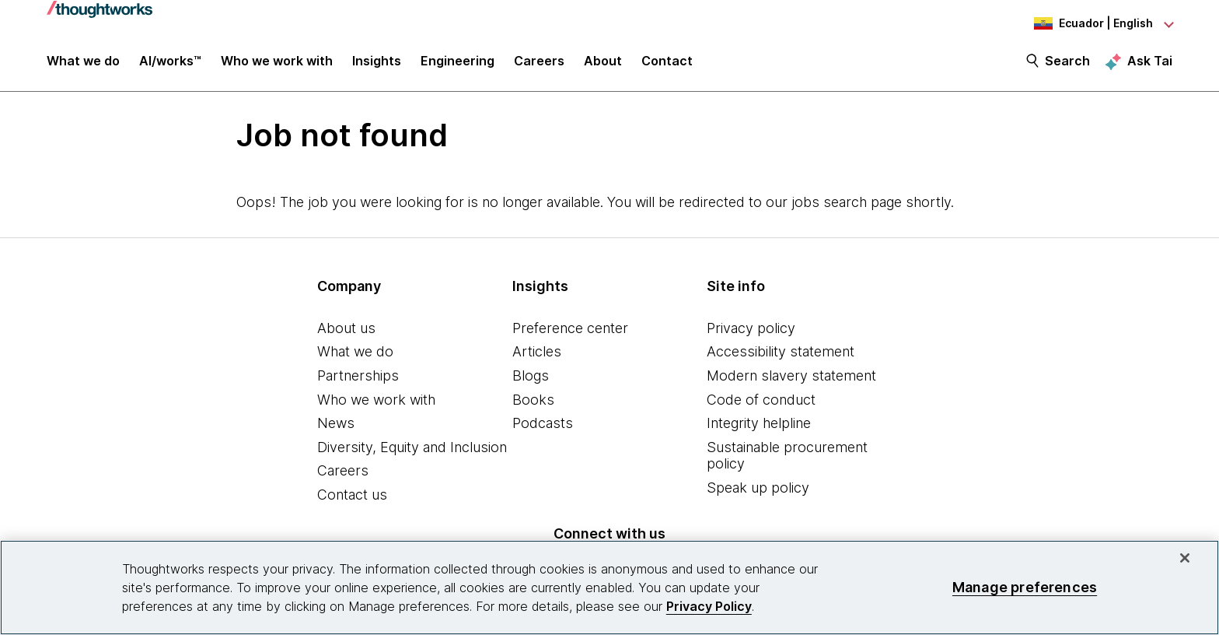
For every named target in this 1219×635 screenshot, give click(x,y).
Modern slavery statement (791, 377)
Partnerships (358, 377)
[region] (609, 587)
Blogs (530, 377)
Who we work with (376, 401)
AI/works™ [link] (170, 64)
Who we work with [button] (277, 64)
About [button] (603, 64)
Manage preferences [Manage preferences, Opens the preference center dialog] (1024, 587)
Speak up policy (758, 489)
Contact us (352, 496)
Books (533, 401)
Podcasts (542, 424)
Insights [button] (376, 64)
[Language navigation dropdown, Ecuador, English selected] (1086, 23)
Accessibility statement (780, 354)
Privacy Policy (709, 606)
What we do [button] (83, 64)
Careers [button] (539, 64)
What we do (355, 354)
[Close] (1185, 558)
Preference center (570, 329)
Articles (536, 354)
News (336, 424)
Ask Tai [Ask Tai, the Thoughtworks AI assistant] (1149, 63)
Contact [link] (667, 64)
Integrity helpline (759, 424)
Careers (342, 473)
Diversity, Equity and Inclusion (412, 448)
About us (346, 329)
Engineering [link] (457, 64)
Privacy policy (751, 329)
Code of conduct (761, 401)
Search (1067, 64)
